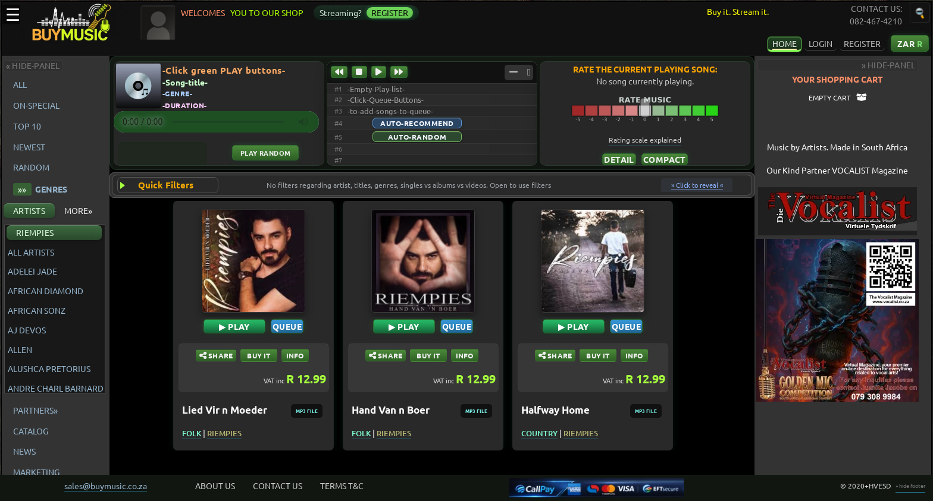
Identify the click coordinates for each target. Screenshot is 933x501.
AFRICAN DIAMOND (45, 291)
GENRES (40, 189)
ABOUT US (215, 485)
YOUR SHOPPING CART (847, 79)
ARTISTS (29, 210)
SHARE (220, 355)
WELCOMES (204, 12)
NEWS (24, 451)
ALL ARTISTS (31, 252)
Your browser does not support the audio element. (218, 122)
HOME (784, 43)
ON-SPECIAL (36, 105)
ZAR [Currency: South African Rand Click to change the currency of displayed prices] (909, 43)
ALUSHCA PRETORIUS (49, 369)
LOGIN (820, 43)
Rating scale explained (652, 139)
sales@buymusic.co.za (105, 485)
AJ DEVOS (27, 330)
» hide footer (910, 485)
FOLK (196, 433)
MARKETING (36, 472)
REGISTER (862, 43)
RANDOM (31, 167)
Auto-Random (422, 136)
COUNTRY (544, 433)
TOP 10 (27, 126)
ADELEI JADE (32, 271)
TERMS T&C (342, 485)
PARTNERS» (35, 410)
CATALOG (30, 431)
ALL (21, 84)
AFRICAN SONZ (36, 310)
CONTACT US (277, 485)
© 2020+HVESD (865, 485)
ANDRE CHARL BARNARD (56, 388)
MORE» (78, 210)
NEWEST (29, 146)
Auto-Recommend (422, 123)
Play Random (267, 152)
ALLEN (20, 350)
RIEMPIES (35, 232)
